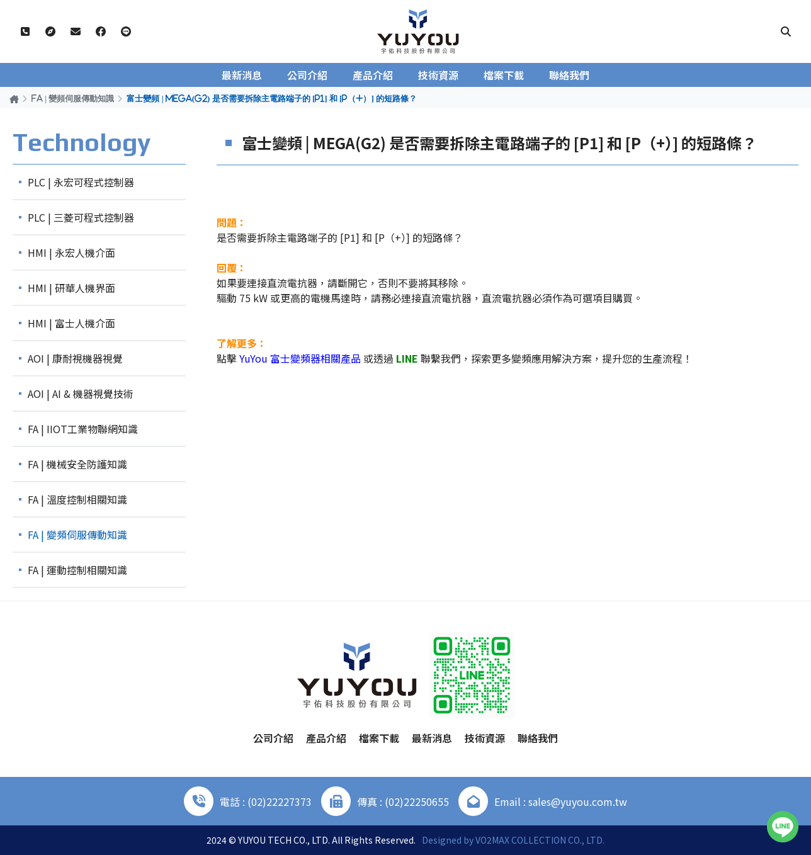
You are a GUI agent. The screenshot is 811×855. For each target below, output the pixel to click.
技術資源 (438, 74)
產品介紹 (373, 74)
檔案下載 (504, 74)
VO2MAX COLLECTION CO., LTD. (539, 840)
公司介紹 (307, 74)
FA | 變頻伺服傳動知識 (72, 98)
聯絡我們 (569, 74)
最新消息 (242, 74)
